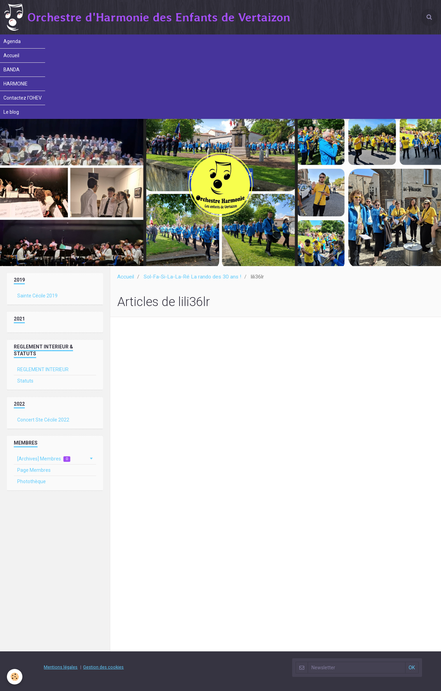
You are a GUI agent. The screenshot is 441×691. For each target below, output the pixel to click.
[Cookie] (14, 676)
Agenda (12, 41)
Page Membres (34, 470)
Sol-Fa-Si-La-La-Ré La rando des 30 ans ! (192, 277)
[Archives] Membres (43, 459)
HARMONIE (15, 84)
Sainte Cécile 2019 (37, 295)
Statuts (25, 381)
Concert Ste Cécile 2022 (43, 420)
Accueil (11, 55)
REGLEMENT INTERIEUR (43, 369)
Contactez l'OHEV (22, 98)
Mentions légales (61, 667)
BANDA (11, 69)
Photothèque (31, 481)
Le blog (11, 112)
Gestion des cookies (103, 667)
